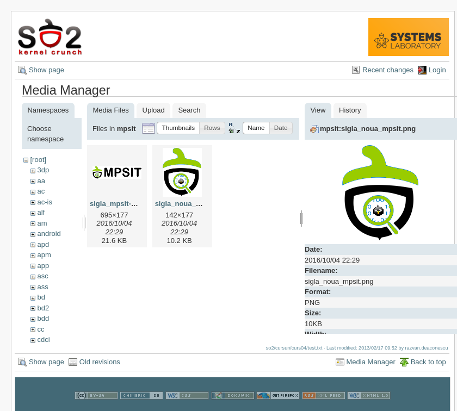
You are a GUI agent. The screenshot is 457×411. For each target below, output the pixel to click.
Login (437, 70)
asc (42, 276)
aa (41, 181)
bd (41, 297)
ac (41, 191)
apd (43, 244)
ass (42, 287)
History (350, 110)
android (48, 233)
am (42, 223)
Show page (46, 70)
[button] (178, 128)
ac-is (44, 202)
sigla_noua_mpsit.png (192, 204)
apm (44, 255)
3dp (43, 170)
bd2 (43, 308)
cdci (43, 339)
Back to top (428, 362)
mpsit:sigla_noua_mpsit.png (368, 128)
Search (189, 110)
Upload (154, 110)
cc (40, 329)
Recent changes (387, 70)
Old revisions (99, 362)
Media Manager (371, 362)
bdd (43, 318)
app (43, 265)
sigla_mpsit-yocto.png (127, 204)
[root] (38, 159)
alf (41, 212)
